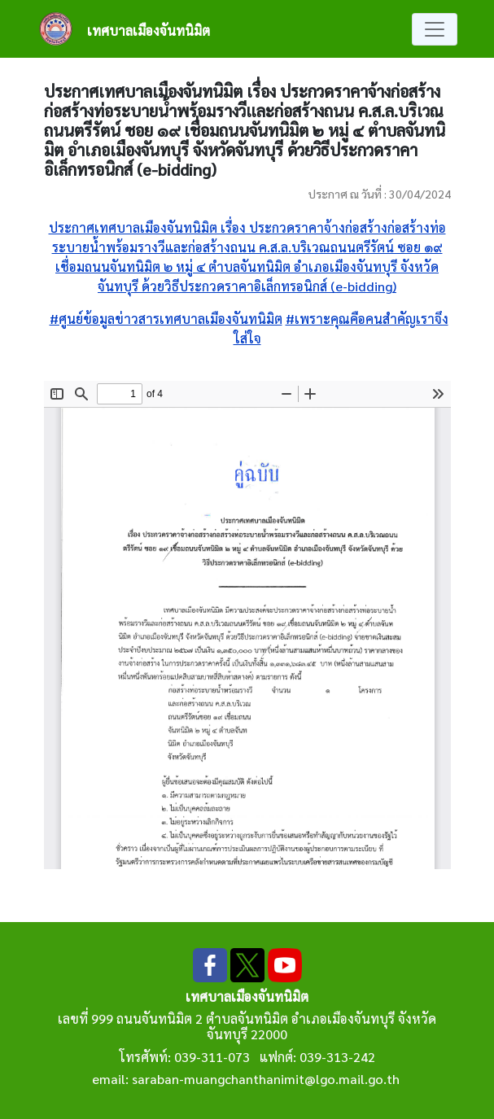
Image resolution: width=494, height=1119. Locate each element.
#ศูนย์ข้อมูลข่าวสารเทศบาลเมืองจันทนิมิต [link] (166, 318)
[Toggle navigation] (434, 29)
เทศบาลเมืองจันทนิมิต (148, 30)
